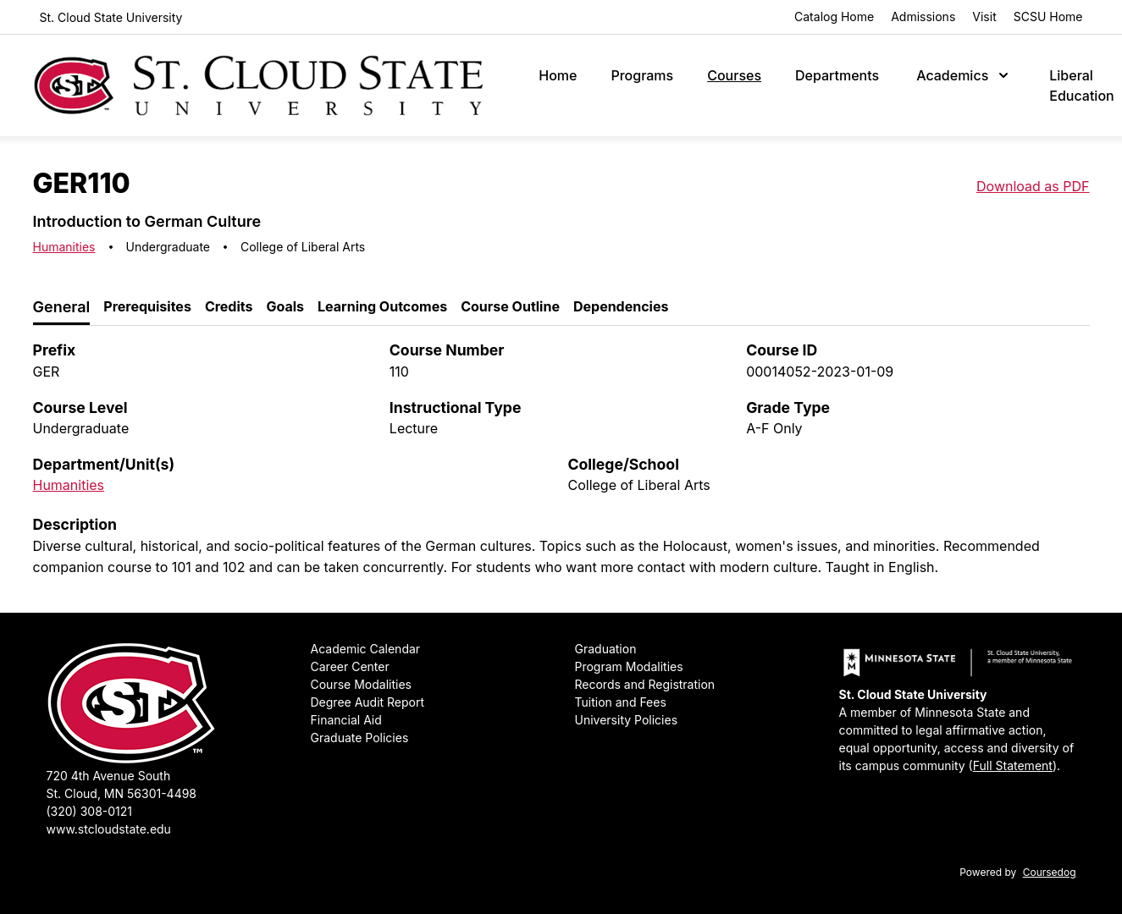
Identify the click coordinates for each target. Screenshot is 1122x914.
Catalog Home (834, 16)
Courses (734, 75)
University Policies (626, 720)
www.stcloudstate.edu (109, 829)
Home (558, 75)
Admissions (923, 16)
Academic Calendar (366, 648)
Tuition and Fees (620, 702)
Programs (642, 75)
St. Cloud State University (111, 17)
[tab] (62, 307)
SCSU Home (1048, 16)
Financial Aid (346, 720)
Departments (837, 75)
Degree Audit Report (368, 702)
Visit (984, 16)
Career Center (350, 666)
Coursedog (1049, 872)
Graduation (606, 648)
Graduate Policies (360, 737)
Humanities (64, 247)
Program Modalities (629, 666)
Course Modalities (361, 684)
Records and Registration (645, 684)
